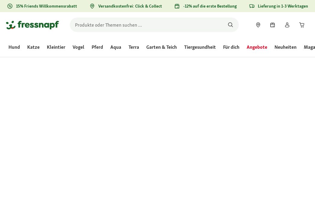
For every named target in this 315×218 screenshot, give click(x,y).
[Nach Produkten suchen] (230, 25)
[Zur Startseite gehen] (32, 24)
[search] (154, 25)
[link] (258, 25)
